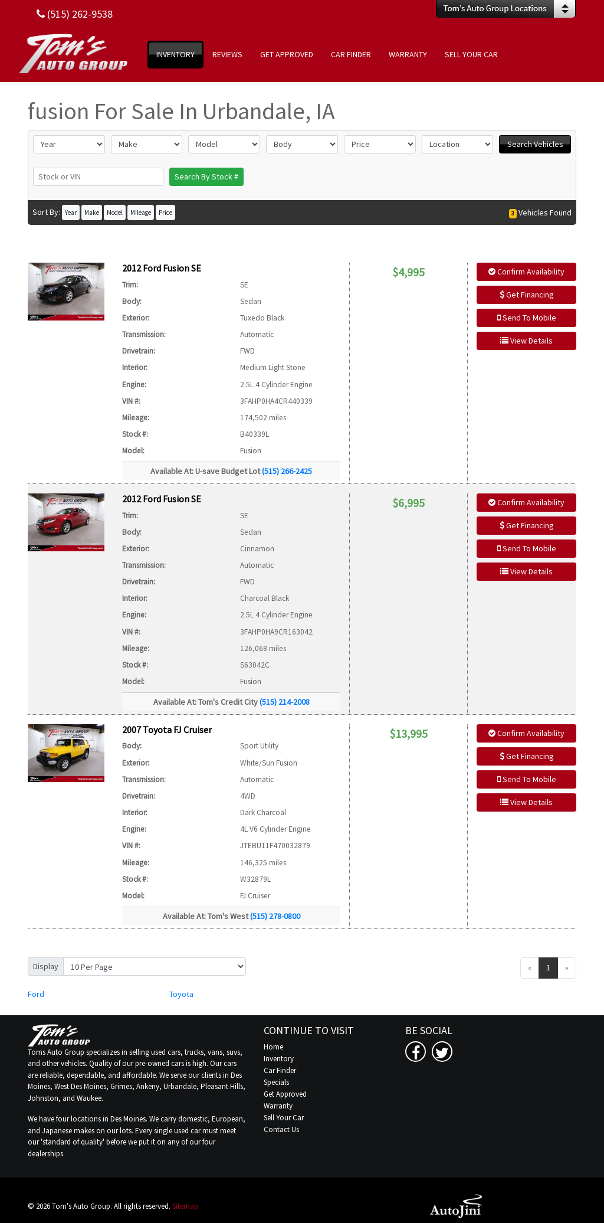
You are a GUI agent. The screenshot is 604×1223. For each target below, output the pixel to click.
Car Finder (280, 1070)
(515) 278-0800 (275, 916)
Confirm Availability (526, 271)
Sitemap (185, 1206)
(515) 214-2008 (285, 701)
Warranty (278, 1106)
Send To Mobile (526, 317)
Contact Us (281, 1129)
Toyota (181, 994)
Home (273, 1047)
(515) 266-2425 (287, 471)
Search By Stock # (206, 176)
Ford (36, 994)
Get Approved (285, 1094)
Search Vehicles (535, 144)
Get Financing (527, 294)
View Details (526, 340)
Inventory (279, 1059)
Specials (276, 1082)
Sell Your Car (284, 1118)
